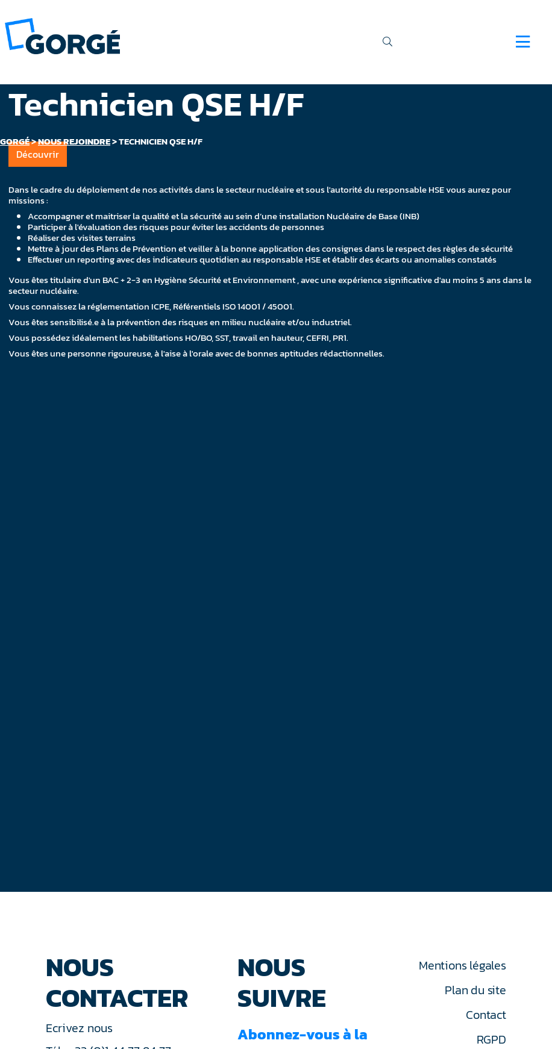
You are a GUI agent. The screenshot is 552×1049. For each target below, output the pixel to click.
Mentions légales (462, 965)
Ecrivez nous (81, 1028)
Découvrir (37, 154)
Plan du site (475, 990)
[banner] (62, 35)
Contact (486, 1015)
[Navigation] (523, 42)
